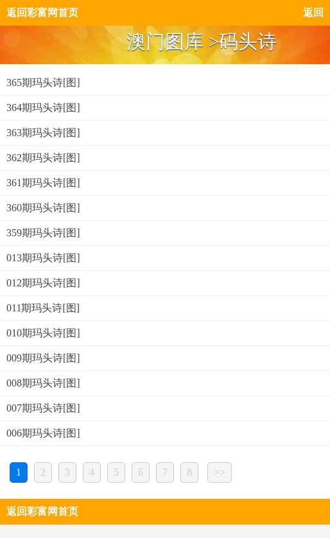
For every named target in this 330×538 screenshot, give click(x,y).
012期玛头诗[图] (43, 282)
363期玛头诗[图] (43, 132)
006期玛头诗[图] (43, 433)
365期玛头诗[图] (43, 82)
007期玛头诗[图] (43, 408)
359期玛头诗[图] (43, 232)
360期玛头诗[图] (43, 207)
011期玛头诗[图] (43, 307)
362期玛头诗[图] (43, 157)
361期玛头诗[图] (43, 182)
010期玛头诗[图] (43, 332)
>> (219, 472)
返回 (313, 12)
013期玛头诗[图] (43, 257)
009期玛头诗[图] (43, 357)
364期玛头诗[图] (43, 107)
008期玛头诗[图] (43, 382)
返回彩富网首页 (42, 12)
